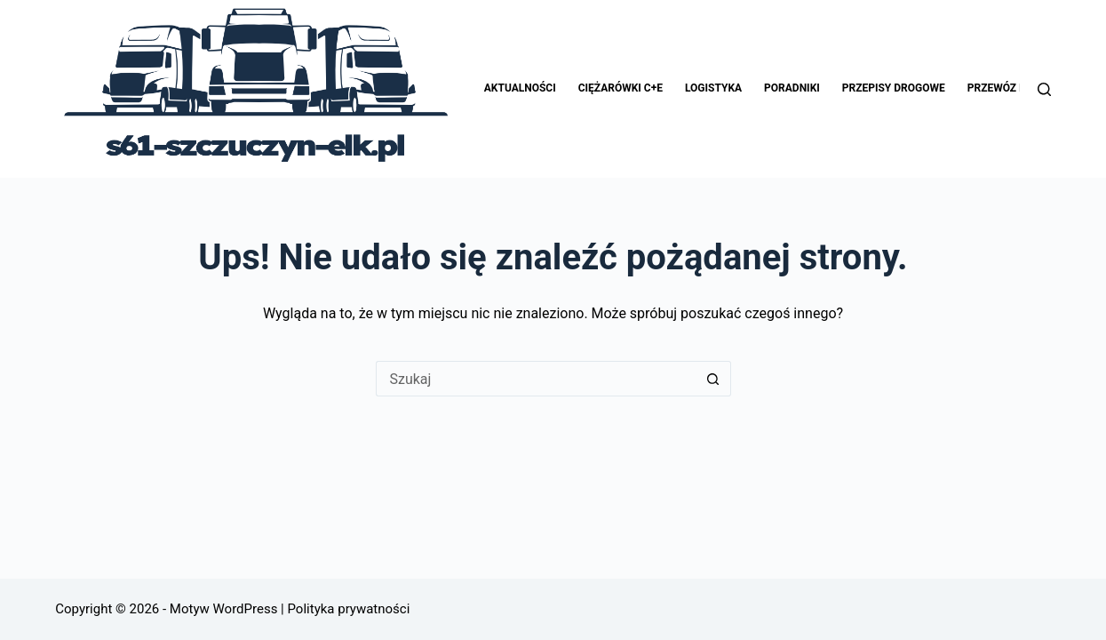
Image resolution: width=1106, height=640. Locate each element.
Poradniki (792, 88)
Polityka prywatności (347, 609)
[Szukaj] (1044, 89)
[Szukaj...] (536, 378)
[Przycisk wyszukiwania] (713, 378)
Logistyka (713, 88)
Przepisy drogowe (893, 88)
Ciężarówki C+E (620, 88)
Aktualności (520, 88)
